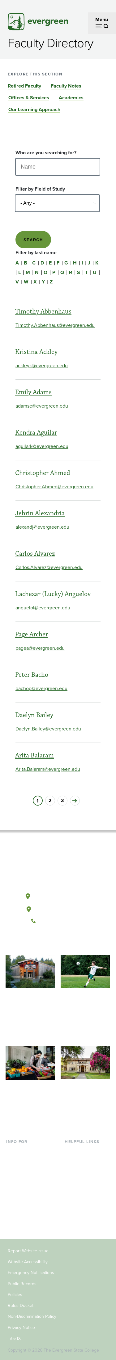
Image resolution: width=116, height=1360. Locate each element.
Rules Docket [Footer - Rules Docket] (20, 1305)
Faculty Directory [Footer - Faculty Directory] (83, 1161)
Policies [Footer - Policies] (15, 1294)
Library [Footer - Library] (72, 1150)
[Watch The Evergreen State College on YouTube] (51, 942)
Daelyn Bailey (34, 715)
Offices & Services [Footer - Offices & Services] (84, 1171)
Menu (101, 19)
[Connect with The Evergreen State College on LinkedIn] (77, 942)
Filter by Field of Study (40, 188)
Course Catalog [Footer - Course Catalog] (81, 1181)
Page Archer (31, 634)
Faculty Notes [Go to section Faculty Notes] (66, 85)
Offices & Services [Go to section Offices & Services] (28, 97)
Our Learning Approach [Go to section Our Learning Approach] (34, 109)
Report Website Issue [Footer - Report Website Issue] (28, 1251)
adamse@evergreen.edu (41, 405)
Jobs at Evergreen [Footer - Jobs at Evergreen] (84, 1211)
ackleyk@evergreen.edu (41, 365)
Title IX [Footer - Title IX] (14, 1338)
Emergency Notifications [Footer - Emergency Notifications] (31, 1272)
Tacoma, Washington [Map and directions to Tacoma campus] (58, 908)
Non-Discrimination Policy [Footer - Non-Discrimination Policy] (32, 1316)
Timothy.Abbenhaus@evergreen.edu (55, 325)
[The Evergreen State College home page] (57, 866)
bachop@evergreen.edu (41, 688)
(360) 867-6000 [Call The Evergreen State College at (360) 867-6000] (58, 921)
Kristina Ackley (36, 352)
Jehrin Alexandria (40, 513)
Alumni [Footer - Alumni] (14, 1221)
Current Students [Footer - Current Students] (24, 1150)
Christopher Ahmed (42, 473)
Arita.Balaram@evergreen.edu (47, 769)
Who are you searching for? (45, 152)
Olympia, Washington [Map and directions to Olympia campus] (57, 895)
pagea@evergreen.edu (40, 648)
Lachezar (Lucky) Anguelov (53, 594)
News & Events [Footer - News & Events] (81, 1201)
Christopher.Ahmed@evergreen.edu (54, 486)
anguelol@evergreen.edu (42, 607)
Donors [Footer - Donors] (14, 1211)
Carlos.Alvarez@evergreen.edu (49, 567)
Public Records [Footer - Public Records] (22, 1284)
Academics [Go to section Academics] (71, 97)
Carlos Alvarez (35, 553)
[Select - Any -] (57, 203)
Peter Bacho (31, 675)
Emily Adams (33, 392)
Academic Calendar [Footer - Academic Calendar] (86, 1191)
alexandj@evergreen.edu (42, 527)
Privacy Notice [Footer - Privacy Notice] (21, 1327)
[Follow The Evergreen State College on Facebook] (38, 942)
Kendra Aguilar (36, 432)
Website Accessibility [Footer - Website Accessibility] (28, 1261)
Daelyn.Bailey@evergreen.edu (48, 728)
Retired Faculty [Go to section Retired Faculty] (24, 85)
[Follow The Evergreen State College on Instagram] (64, 942)
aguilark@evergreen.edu (41, 446)
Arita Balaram (34, 755)
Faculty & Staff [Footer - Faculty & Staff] (21, 1201)
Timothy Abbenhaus (43, 311)
